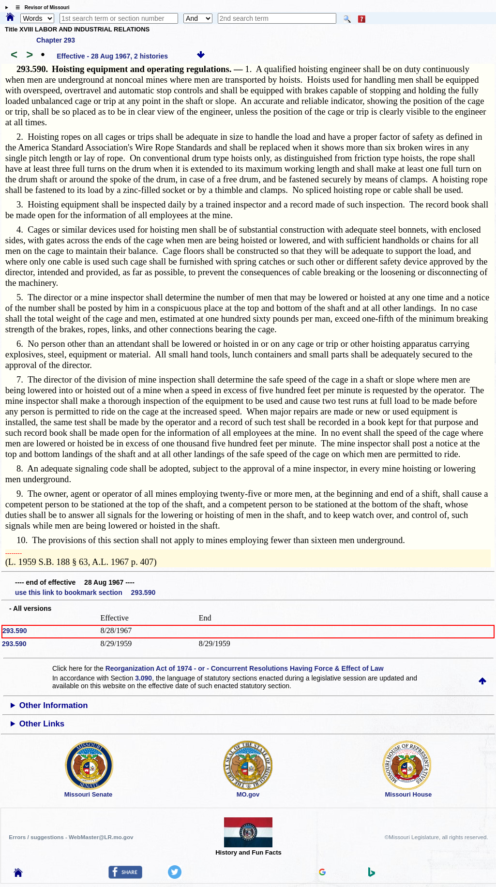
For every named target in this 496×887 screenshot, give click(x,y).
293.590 (14, 631)
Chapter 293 (55, 40)
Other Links (41, 723)
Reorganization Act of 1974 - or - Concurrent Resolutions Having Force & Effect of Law (244, 668)
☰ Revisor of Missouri (40, 7)
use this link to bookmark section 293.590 (85, 592)
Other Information (53, 705)
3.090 (143, 678)
